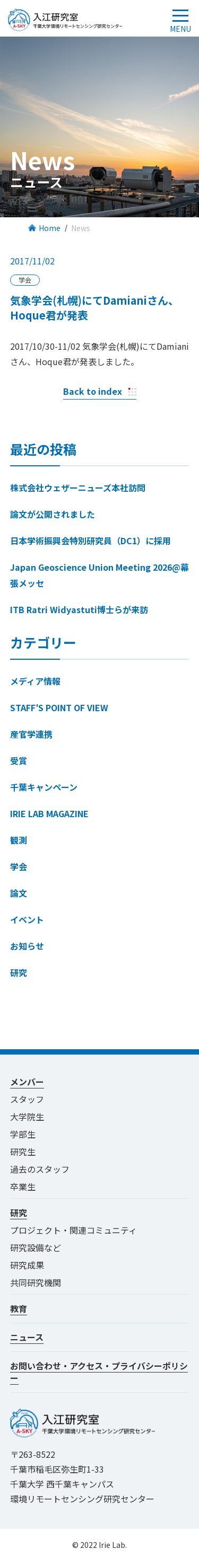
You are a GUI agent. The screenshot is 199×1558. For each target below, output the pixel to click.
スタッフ (27, 1099)
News (80, 228)
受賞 (18, 760)
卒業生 (23, 1186)
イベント (27, 919)
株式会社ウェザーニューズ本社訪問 (77, 487)
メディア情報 (35, 681)
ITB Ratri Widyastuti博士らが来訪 (79, 609)
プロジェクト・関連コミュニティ (77, 1230)
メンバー (27, 1081)
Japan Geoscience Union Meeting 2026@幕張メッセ (99, 575)
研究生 (23, 1151)
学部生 (23, 1134)
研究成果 (27, 1265)
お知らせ (27, 946)
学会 (18, 866)
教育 (18, 1308)
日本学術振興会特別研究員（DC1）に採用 (90, 540)
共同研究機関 (35, 1282)
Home (49, 228)
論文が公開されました (52, 514)
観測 (18, 840)
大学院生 (27, 1116)
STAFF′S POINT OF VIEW (59, 707)
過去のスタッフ (40, 1169)
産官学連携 (31, 734)
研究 (18, 972)
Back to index (92, 391)
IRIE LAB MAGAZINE (49, 813)
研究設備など (35, 1247)
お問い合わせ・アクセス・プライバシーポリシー (99, 1371)
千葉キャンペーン (43, 787)
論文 (18, 893)
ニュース (27, 1337)
